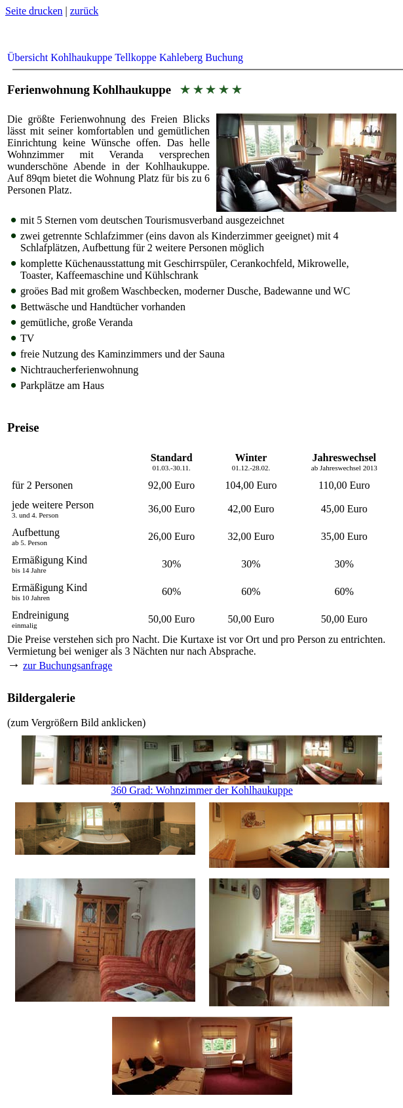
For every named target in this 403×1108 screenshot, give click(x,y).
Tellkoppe (136, 57)
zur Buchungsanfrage (67, 665)
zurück (84, 10)
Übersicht (27, 57)
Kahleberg (180, 57)
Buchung (224, 57)
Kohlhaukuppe (81, 57)
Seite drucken (34, 10)
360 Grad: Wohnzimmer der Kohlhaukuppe (202, 785)
